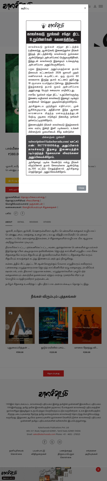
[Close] (85, 8)
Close (81, 188)
